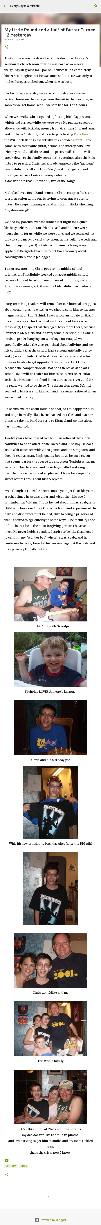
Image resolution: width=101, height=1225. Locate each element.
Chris (24, 1166)
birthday (11, 1166)
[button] (6, 47)
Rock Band (82, 134)
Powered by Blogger (50, 1220)
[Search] (96, 5)
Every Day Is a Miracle (25, 5)
